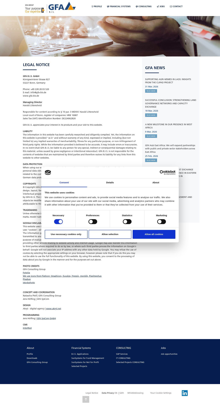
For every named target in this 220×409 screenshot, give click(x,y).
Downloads (32, 358)
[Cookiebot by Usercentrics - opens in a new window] (162, 172)
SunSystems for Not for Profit (85, 362)
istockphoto (29, 282)
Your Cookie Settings (160, 393)
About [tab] (155, 182)
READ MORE (151, 91)
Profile (97, 6)
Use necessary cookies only (66, 234)
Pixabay (27, 279)
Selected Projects (79, 366)
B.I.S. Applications (80, 354)
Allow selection (110, 234)
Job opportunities (169, 354)
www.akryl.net (53, 308)
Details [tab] (110, 182)
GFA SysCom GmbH (46, 318)
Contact (176, 6)
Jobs (161, 6)
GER (122, 393)
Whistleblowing (135, 393)
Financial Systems (119, 6)
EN (116, 393)
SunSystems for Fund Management (88, 358)
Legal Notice (92, 393)
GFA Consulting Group (37, 362)
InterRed (27, 328)
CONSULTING (144, 6)
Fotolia (26, 272)
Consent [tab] (64, 182)
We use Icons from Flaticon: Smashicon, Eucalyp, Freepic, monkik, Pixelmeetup (62, 276)
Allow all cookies (154, 234)
